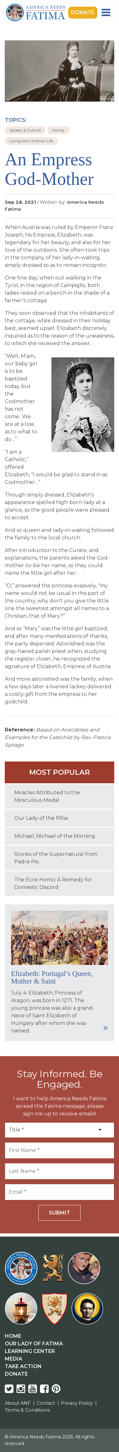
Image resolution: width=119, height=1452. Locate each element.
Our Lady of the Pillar (41, 818)
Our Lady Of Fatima (34, 1344)
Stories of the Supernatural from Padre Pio (55, 858)
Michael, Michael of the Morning (54, 836)
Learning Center (30, 1351)
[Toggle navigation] (105, 12)
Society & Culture (25, 130)
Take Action (23, 1366)
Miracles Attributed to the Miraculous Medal (47, 796)
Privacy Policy (77, 1403)
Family (58, 130)
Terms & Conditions (27, 1410)
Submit (59, 1213)
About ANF (17, 1403)
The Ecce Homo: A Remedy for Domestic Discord (53, 883)
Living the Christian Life (31, 140)
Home (13, 1336)
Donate (82, 12)
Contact (45, 1403)
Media (13, 1359)
